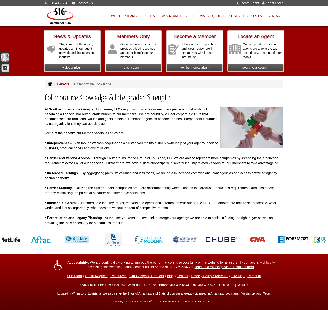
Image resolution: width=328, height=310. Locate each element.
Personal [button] (199, 16)
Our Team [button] (128, 16)
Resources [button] (254, 16)
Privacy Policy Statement (209, 276)
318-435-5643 (58, 3)
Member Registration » (194, 67)
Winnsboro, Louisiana (86, 293)
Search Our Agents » (255, 67)
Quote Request (96, 276)
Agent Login (274, 3)
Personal (254, 276)
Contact (275, 16)
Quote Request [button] (226, 16)
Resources (118, 276)
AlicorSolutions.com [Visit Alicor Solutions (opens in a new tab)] (136, 301)
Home (112, 16)
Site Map (238, 276)
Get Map (242, 285)
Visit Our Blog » (72, 67)
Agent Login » (133, 67)
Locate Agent (249, 3)
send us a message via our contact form (224, 267)
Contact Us (84, 3)
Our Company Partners (146, 276)
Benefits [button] (149, 16)
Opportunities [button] (174, 16)
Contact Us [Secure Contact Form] (226, 285)
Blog (170, 276)
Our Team (74, 276)
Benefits (63, 84)
